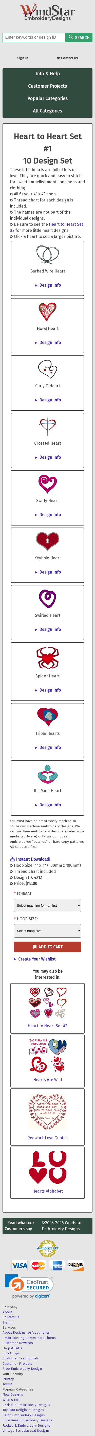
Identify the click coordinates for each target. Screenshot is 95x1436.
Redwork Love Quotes (47, 1137)
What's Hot (11, 1400)
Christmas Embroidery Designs (27, 1420)
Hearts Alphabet (47, 1191)
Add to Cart (47, 947)
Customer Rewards (18, 1343)
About (7, 1312)
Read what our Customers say (19, 1225)
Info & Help (47, 74)
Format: (24, 893)
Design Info (50, 285)
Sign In (22, 58)
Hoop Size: (27, 919)
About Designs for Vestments (26, 1332)
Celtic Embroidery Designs (24, 1415)
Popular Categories (47, 98)
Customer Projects (47, 86)
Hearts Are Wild (47, 1079)
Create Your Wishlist (36, 959)
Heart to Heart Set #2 (47, 1025)
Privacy (8, 1379)
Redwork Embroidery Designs (26, 1425)
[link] (29, 1286)
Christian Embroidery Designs (26, 1405)
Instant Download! (33, 859)
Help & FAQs (12, 1348)
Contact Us (67, 58)
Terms (7, 1384)
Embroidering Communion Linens (29, 1338)
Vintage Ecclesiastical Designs (26, 1430)
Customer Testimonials (21, 1358)
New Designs (13, 1394)
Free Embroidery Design (22, 1368)
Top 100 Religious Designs (23, 1410)
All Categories (47, 111)
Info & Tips (11, 1353)
